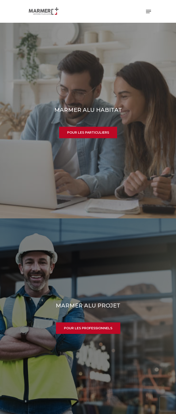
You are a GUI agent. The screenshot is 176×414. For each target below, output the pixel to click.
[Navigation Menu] (148, 11)
